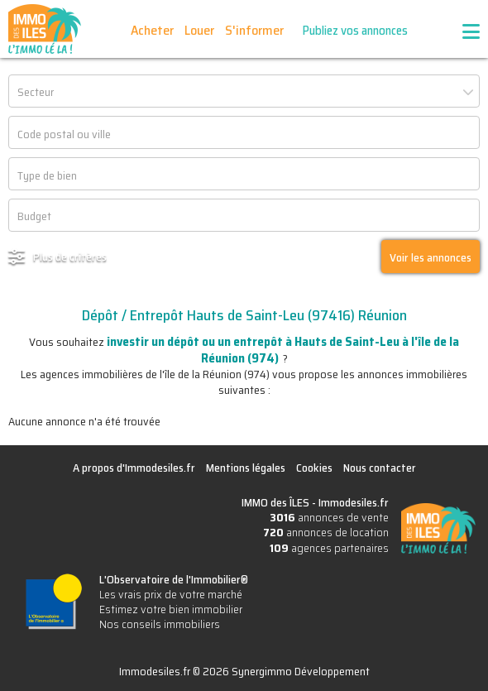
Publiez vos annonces (355, 31)
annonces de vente (329, 517)
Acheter (152, 30)
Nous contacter (379, 467)
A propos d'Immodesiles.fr (134, 467)
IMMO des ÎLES (44, 29)
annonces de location (326, 532)
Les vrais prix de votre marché (170, 594)
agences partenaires (329, 548)
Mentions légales (245, 467)
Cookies (314, 467)
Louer (199, 30)
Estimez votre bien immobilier (170, 609)
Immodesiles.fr (353, 502)
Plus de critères (70, 256)
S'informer (254, 30)
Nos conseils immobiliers (159, 624)
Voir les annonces (430, 257)
